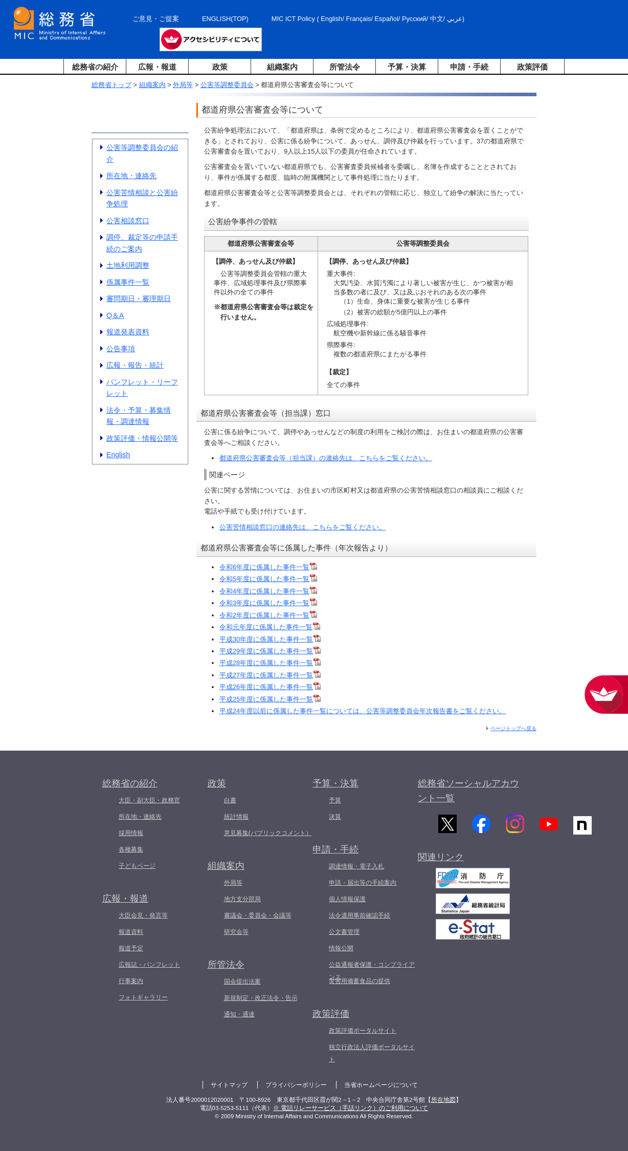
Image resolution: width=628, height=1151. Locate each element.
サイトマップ (229, 1085)
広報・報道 (157, 66)
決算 (335, 816)
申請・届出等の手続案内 (362, 882)
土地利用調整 (127, 265)
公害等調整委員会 (227, 85)
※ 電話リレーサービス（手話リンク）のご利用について (350, 1108)
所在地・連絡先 (131, 176)
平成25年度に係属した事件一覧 (270, 699)
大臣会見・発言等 (143, 915)
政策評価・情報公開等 (142, 438)
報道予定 (131, 948)
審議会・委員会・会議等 (257, 915)
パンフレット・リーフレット (142, 388)
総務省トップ (111, 85)
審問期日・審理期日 (138, 298)
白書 (230, 800)
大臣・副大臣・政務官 (149, 800)
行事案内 (131, 981)
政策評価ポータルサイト (362, 1030)
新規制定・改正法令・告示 (261, 997)
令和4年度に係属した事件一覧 (268, 591)
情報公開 (341, 948)
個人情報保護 (347, 899)
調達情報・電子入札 (356, 866)
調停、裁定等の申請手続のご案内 (142, 243)
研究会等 (236, 931)
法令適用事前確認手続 (359, 915)
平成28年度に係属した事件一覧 (270, 663)
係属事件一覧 (127, 282)
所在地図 (443, 1100)
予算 (335, 800)
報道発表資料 (127, 332)
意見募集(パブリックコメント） (268, 833)
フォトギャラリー (143, 997)
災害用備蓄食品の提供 (359, 981)
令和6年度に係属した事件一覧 (268, 567)
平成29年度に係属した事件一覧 (270, 651)
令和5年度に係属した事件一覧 (268, 579)
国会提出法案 (242, 981)
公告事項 (120, 349)
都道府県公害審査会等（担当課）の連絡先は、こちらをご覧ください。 (325, 458)
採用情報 (131, 833)
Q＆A (115, 315)
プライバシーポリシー (296, 1085)
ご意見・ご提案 (155, 19)
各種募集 (131, 849)
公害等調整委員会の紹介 (142, 153)
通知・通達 (239, 1014)
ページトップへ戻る (513, 728)
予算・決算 (407, 66)
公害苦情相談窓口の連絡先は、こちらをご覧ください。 (302, 527)
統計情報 (236, 816)
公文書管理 (344, 931)
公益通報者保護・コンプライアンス (372, 971)
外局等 (183, 85)
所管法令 (344, 66)
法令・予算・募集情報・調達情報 (138, 416)
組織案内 (282, 66)
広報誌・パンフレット (149, 964)
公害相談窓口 (127, 221)
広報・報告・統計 (135, 365)
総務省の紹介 (95, 66)
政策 (220, 66)
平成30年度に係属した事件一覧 (270, 639)
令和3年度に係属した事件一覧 (268, 603)
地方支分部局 (242, 899)
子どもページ (137, 865)
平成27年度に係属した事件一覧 (270, 675)
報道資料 (131, 931)
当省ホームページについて (381, 1085)
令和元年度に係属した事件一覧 (269, 627)
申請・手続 (469, 66)
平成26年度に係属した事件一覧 (270, 687)
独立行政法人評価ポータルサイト (372, 1053)
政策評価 (532, 66)
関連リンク (441, 863)
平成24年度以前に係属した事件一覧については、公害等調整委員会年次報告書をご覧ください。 (362, 711)
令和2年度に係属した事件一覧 (268, 615)
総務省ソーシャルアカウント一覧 (468, 790)
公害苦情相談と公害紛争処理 (142, 198)
